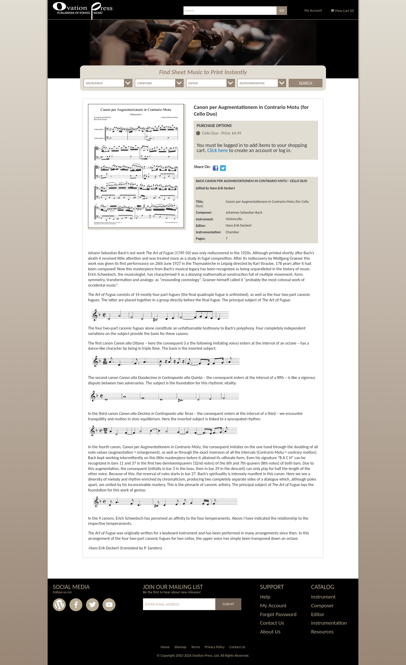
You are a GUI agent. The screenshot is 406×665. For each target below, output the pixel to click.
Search (305, 83)
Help (265, 596)
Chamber (232, 232)
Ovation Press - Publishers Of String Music (82, 13)
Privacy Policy (215, 647)
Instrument (323, 596)
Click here (217, 150)
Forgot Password (278, 614)
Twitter (92, 604)
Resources (322, 631)
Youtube (109, 604)
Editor (317, 614)
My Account (313, 10)
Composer (322, 605)
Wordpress (59, 604)
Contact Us (272, 622)
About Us (270, 631)
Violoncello (233, 219)
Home (165, 647)
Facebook (75, 604)
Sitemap (180, 647)
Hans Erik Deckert (238, 225)
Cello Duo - (221, 133)
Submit (228, 604)
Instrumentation (329, 622)
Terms (195, 647)
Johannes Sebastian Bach (243, 212)
